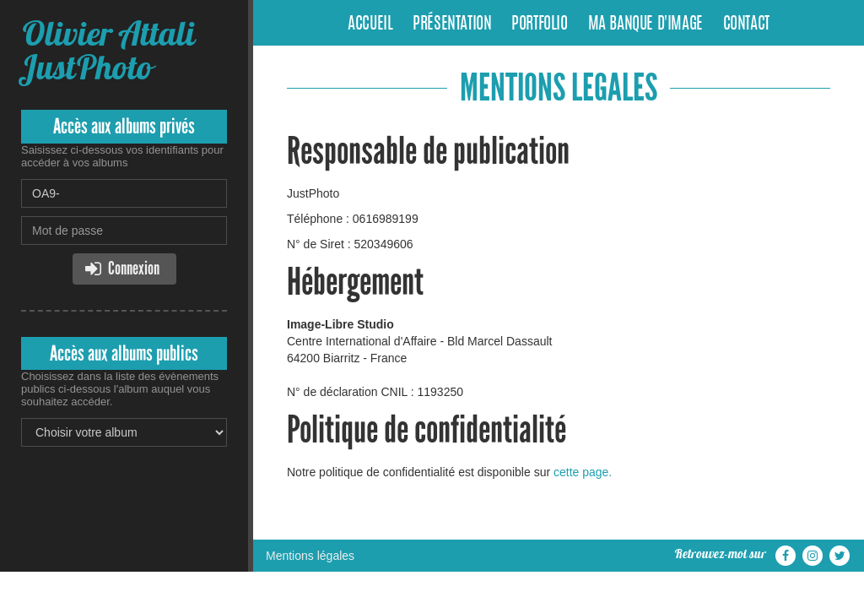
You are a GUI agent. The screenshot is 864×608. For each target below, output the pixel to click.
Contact (746, 24)
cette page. (583, 472)
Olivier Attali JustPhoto (108, 50)
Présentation (452, 24)
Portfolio (539, 24)
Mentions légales (310, 555)
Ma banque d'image (645, 24)
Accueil (370, 24)
